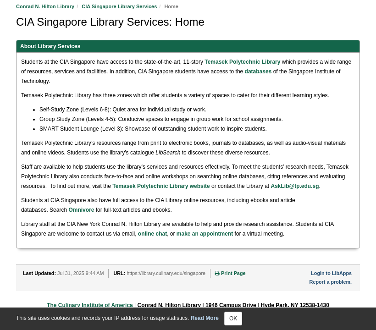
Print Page (230, 273)
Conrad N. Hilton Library (45, 6)
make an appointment (205, 234)
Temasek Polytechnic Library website (161, 186)
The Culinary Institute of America (90, 305)
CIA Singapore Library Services (119, 6)
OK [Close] (233, 318)
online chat (152, 234)
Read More (205, 318)
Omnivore (81, 210)
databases (258, 71)
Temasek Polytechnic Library (242, 62)
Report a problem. (331, 282)
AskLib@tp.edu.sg (295, 186)
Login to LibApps (331, 273)
